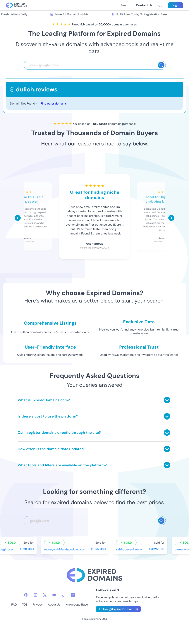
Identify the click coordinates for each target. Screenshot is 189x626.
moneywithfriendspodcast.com (66, 549)
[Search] (161, 65)
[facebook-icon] (26, 595)
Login (175, 5)
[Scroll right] (171, 218)
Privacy (38, 604)
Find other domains (53, 103)
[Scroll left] (18, 218)
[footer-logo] (94, 575)
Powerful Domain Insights (70, 14)
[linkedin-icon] (73, 595)
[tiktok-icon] (63, 595)
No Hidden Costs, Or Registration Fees (140, 14)
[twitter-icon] (45, 595)
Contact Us (144, 5)
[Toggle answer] (167, 400)
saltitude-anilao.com (131, 549)
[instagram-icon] (35, 595)
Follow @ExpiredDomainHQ (118, 609)
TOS (24, 604)
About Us (54, 604)
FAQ (14, 604)
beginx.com (8, 549)
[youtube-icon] (54, 595)
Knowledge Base (77, 604)
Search (125, 5)
